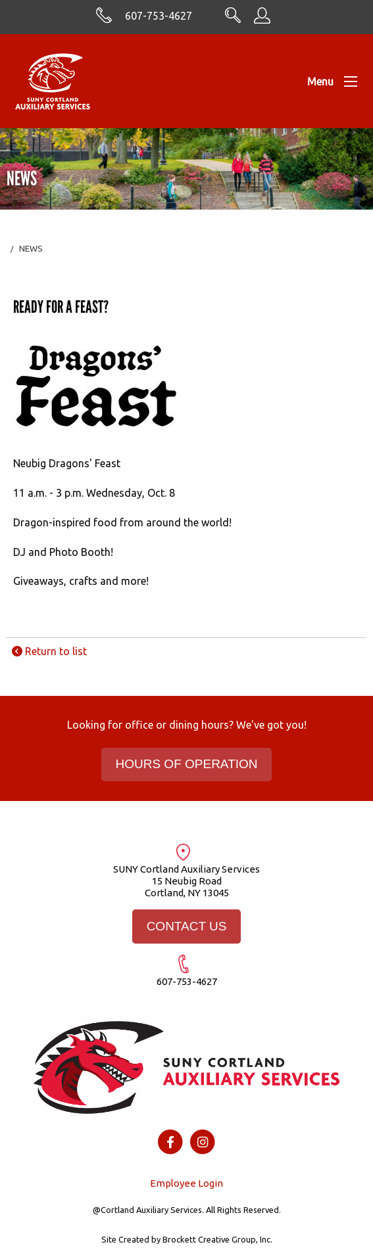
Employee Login (186, 1183)
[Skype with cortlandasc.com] (104, 20)
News (31, 248)
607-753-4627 (158, 16)
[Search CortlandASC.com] (233, 19)
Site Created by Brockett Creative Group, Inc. (186, 1239)
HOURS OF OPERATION (186, 764)
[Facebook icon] (170, 1141)
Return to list (49, 651)
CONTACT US (187, 926)
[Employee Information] (262, 20)
